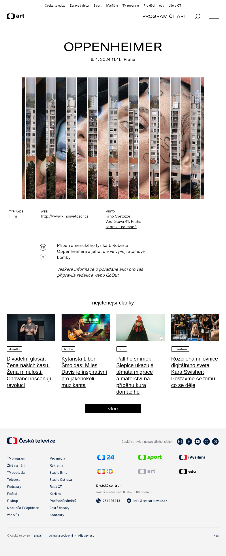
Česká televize (55, 6)
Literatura (180, 349)
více (113, 408)
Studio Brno (59, 472)
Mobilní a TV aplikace (23, 507)
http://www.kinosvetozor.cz (64, 216)
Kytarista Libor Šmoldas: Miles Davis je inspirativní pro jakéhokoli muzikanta (84, 372)
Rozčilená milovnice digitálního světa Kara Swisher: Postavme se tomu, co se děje (194, 372)
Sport (98, 6)
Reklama (56, 465)
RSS (216, 535)
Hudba (68, 349)
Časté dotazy (59, 507)
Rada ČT (56, 486)
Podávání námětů (63, 500)
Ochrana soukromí (61, 535)
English (38, 535)
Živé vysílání (16, 465)
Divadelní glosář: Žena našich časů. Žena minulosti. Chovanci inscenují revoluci (29, 372)
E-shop (12, 500)
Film (121, 349)
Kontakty (57, 515)
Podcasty (14, 486)
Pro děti (149, 6)
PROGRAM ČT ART (164, 16)
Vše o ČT (175, 6)
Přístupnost (86, 535)
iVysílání (112, 6)
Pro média (57, 458)
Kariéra (55, 493)
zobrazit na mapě (120, 226)
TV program (130, 6)
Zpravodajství (79, 6)
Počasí (12, 493)
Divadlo (14, 349)
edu (161, 6)
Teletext (13, 479)
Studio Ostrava (61, 479)
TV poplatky (16, 472)
